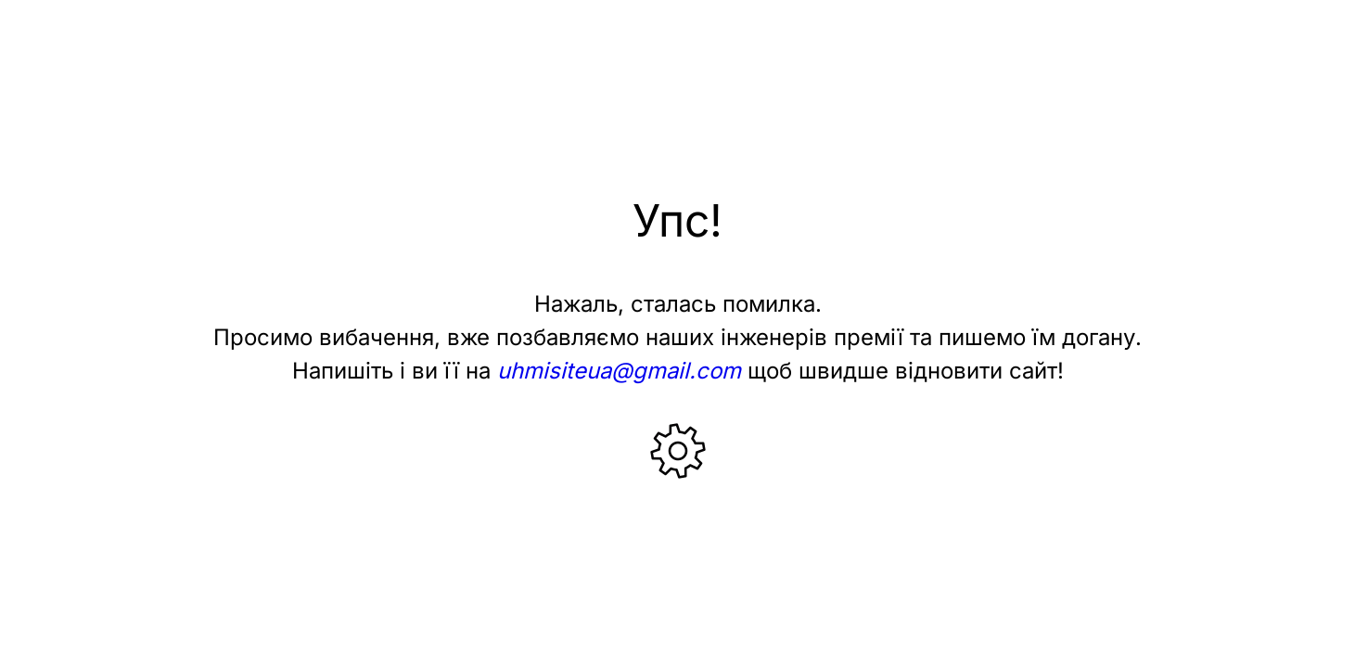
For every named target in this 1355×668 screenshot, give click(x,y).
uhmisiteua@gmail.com (619, 370)
